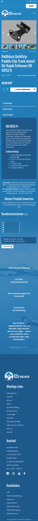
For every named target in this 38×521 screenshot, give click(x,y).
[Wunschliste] (27, 1)
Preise (9, 404)
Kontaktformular (12, 447)
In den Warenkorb (25, 89)
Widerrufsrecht (12, 503)
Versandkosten (25, 347)
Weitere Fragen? (8, 115)
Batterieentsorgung (13, 510)
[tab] (19, 103)
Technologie (11, 414)
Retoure (9, 400)
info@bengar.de (12, 451)
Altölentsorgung (12, 513)
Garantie (10, 432)
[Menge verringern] (7, 91)
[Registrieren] (2, 1)
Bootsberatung (12, 411)
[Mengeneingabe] (4, 89)
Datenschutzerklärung (14, 496)
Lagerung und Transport (15, 425)
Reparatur (10, 418)
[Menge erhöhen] (7, 88)
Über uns (10, 428)
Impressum (10, 499)
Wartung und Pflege (14, 421)
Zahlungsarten (12, 393)
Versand (9, 397)
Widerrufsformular (13, 506)
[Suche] (31, 6)
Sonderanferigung (13, 407)
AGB (8, 492)
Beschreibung (7, 103)
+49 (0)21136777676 (14, 454)
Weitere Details (8, 109)
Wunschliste (31, 51)
